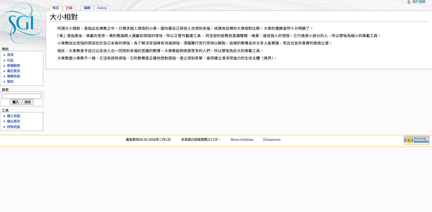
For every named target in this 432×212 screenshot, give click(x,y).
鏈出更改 (13, 121)
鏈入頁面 (13, 116)
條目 (55, 8)
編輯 (87, 8)
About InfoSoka (242, 139)
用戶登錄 (418, 2)
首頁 (10, 55)
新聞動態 (13, 65)
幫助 (10, 81)
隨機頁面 (13, 76)
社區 (10, 60)
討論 (69, 8)
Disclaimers (272, 139)
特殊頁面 (13, 127)
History (102, 8)
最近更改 (13, 71)
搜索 (5, 90)
